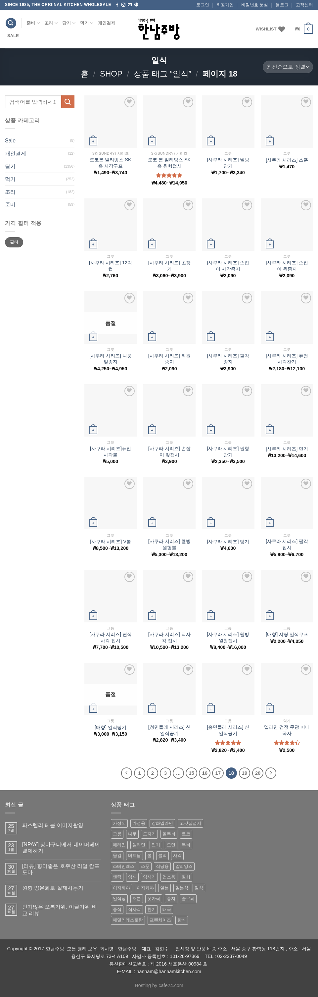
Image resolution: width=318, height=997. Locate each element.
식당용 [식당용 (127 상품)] (162, 866)
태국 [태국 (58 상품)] (166, 909)
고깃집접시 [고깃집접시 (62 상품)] (190, 823)
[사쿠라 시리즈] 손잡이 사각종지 (228, 266)
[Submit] (67, 101)
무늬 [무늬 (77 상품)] (186, 844)
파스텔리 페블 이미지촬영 (52, 825)
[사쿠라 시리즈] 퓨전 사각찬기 (287, 359)
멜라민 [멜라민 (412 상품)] (138, 844)
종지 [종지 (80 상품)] (171, 898)
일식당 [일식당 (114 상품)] (119, 898)
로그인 (202, 4)
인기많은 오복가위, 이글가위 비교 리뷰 (59, 910)
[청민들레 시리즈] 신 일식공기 (169, 730)
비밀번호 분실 (254, 4)
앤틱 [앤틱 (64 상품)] (117, 876)
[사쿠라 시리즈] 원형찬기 (228, 451)
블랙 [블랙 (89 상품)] (162, 855)
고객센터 (304, 4)
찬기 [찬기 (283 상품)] (151, 909)
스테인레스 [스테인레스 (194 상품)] (123, 866)
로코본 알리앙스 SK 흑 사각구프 (110, 163)
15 (191, 773)
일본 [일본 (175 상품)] (164, 887)
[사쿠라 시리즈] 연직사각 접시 (110, 637)
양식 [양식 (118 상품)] (132, 876)
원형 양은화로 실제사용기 (52, 888)
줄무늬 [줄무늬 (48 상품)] (188, 898)
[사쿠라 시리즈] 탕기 (228, 541)
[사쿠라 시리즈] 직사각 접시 (169, 637)
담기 (68, 23)
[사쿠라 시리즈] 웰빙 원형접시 (228, 637)
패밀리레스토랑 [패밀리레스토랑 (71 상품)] (128, 920)
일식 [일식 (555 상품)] (199, 887)
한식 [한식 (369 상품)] (181, 920)
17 (218, 773)
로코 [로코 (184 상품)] (186, 833)
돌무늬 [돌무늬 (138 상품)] (168, 833)
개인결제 (106, 23)
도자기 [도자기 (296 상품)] (149, 833)
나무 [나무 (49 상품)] (132, 833)
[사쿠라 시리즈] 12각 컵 (110, 266)
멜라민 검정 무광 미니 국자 (287, 730)
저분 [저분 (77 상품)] (136, 898)
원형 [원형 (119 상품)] (186, 876)
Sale (13, 35)
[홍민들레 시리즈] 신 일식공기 (228, 730)
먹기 (86, 23)
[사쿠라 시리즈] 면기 (287, 448)
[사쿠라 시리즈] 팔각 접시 (287, 544)
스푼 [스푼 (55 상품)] (145, 866)
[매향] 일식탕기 (110, 727)
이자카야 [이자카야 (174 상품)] (145, 887)
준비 (33, 23)
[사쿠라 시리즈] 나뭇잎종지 (110, 359)
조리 (51, 23)
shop (111, 73)
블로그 (282, 4)
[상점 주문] (288, 67)
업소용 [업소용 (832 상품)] (168, 876)
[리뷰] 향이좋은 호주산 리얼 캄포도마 (61, 869)
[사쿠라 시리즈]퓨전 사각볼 (110, 451)
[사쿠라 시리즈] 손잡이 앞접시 (169, 451)
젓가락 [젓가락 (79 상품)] (153, 898)
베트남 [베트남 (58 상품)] (134, 855)
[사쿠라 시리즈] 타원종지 (169, 359)
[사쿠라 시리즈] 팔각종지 (228, 359)
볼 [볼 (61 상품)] (149, 855)
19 (245, 773)
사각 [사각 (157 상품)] (177, 855)
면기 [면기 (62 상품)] (156, 844)
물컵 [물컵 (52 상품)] (117, 855)
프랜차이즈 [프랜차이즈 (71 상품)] (160, 920)
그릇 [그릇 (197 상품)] (117, 833)
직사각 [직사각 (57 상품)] (134, 909)
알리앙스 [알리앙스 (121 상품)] (184, 866)
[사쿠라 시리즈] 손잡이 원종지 (287, 266)
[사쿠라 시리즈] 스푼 (287, 160)
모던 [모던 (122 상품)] (171, 844)
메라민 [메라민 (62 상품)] (119, 844)
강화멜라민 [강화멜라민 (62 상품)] (162, 823)
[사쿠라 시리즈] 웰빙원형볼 (169, 544)
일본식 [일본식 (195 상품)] (181, 887)
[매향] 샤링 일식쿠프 (287, 634)
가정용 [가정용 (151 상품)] (138, 823)
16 (204, 773)
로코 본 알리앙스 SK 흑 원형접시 (169, 163)
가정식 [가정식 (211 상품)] (119, 823)
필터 (14, 242)
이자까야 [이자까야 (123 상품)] (121, 887)
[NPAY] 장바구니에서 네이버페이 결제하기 (61, 848)
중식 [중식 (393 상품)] (117, 909)
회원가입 (225, 4)
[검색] (11, 23)
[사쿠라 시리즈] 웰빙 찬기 (228, 163)
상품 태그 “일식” (162, 73)
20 (258, 773)
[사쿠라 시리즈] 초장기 (169, 266)
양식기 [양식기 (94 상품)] (149, 876)
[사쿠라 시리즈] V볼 (110, 541)
